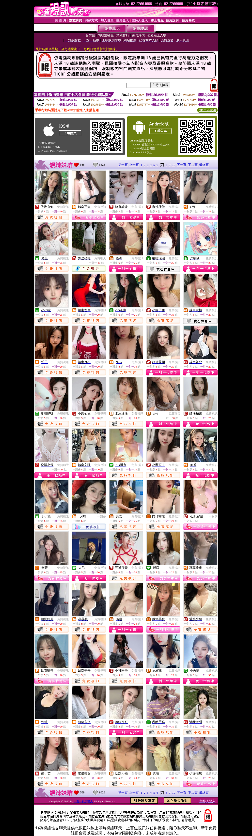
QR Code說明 (207, 110)
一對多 (101, 516)
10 (173, 165)
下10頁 (193, 165)
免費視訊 (63, 207)
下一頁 (181, 165)
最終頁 (204, 165)
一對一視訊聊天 (83, 801)
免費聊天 (100, 258)
